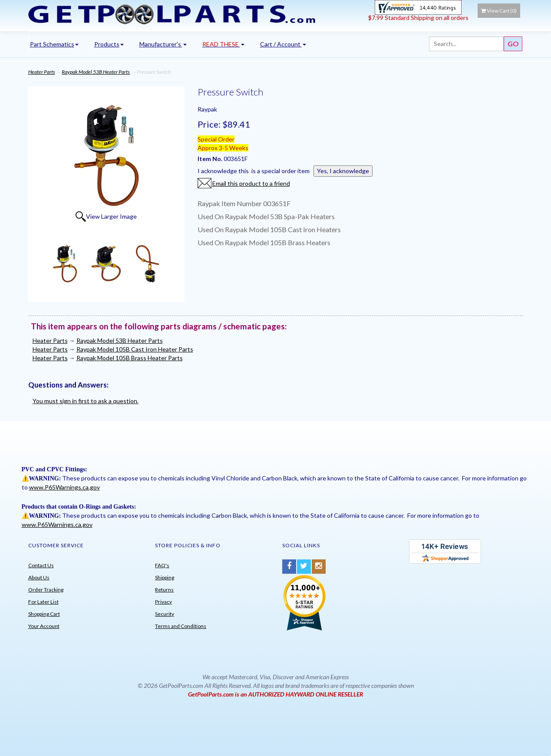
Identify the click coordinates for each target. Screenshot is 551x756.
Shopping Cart (44, 614)
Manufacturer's (163, 44)
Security (164, 614)
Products (109, 44)
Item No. (211, 158)
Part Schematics (54, 44)
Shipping (164, 577)
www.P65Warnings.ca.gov (64, 487)
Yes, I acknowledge (343, 170)
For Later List (43, 601)
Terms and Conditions (180, 626)
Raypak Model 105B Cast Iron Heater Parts (134, 349)
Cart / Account (283, 44)
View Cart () (499, 10)
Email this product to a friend (251, 183)
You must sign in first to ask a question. (86, 400)
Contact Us (41, 565)
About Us (38, 577)
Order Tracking (45, 589)
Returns (164, 589)
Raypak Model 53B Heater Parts (96, 72)
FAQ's (162, 565)
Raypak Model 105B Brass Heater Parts (129, 358)
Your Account (43, 626)
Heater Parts (41, 72)
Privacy (163, 601)
